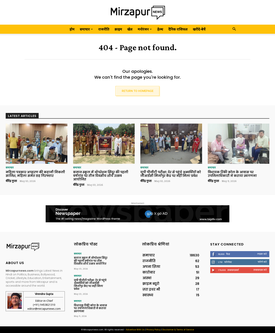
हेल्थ (160, 29)
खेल (129, 29)
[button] (234, 29)
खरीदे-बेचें (199, 29)
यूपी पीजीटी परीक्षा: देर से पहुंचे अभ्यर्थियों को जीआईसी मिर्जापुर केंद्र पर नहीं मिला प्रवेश (170, 175)
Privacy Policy (153, 329)
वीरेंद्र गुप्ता (11, 181)
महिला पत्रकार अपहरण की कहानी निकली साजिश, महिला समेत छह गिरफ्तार (35, 175)
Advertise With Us (135, 329)
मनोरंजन (145, 29)
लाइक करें (262, 254)
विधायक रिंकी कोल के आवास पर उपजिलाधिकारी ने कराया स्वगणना (232, 175)
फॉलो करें (262, 262)
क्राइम (118, 29)
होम (72, 29)
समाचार (86, 29)
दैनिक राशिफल (178, 29)
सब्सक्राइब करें (260, 270)
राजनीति (103, 29)
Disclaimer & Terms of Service (178, 329)
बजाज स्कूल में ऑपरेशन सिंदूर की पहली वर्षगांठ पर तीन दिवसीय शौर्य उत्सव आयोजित (100, 177)
